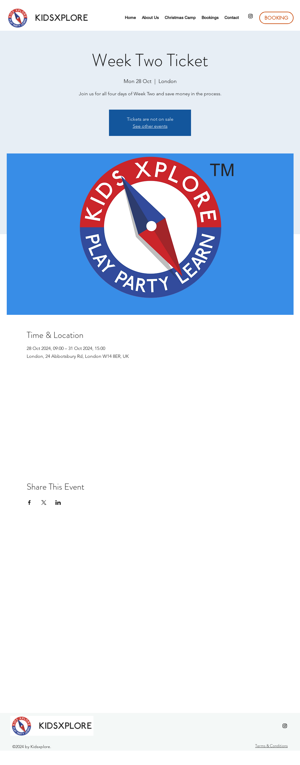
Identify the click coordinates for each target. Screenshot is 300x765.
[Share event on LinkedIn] (58, 502)
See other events (150, 126)
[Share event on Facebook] (29, 502)
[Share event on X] (44, 502)
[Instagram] (250, 16)
